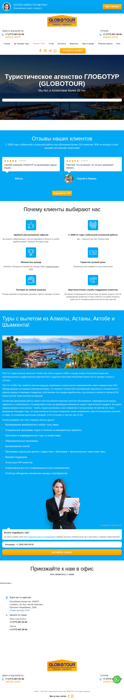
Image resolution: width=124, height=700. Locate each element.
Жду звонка (112, 6)
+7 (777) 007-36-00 (112, 34)
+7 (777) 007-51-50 (14, 34)
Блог (118, 44)
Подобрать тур (62, 193)
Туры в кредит (88, 44)
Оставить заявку (73, 50)
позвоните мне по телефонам (41, 537)
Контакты (62, 44)
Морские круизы (105, 44)
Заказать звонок (13, 37)
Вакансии (74, 44)
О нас (51, 44)
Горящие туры (21, 44)
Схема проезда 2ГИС (20, 610)
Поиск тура (39, 44)
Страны (7, 44)
